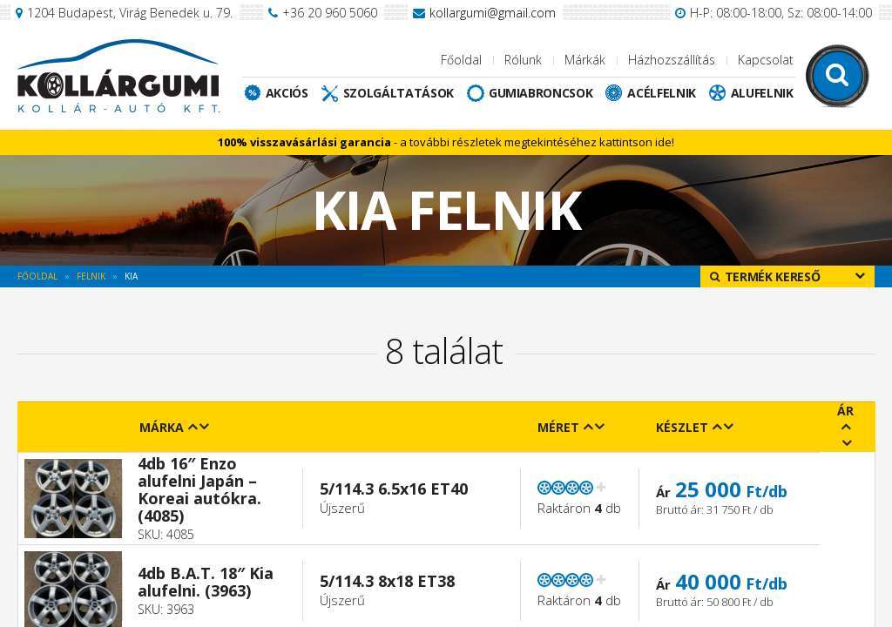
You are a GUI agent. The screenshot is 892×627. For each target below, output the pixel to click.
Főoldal (461, 59)
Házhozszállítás (671, 59)
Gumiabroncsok (540, 92)
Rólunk (523, 59)
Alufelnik (762, 92)
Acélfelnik (661, 92)
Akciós (287, 92)
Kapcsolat (766, 59)
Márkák (584, 59)
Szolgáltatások (398, 92)
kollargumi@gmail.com (492, 12)
